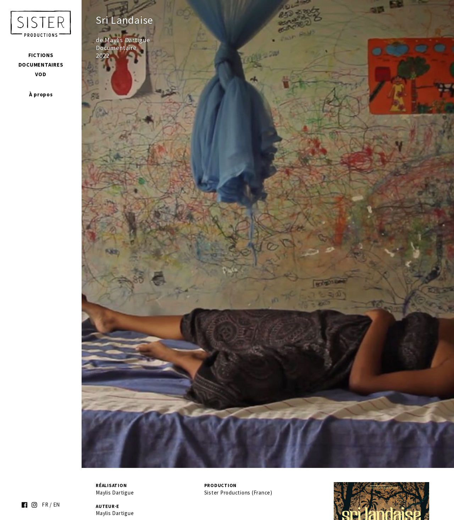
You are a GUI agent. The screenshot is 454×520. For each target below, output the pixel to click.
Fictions (41, 55)
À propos (41, 94)
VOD (40, 74)
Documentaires (40, 64)
